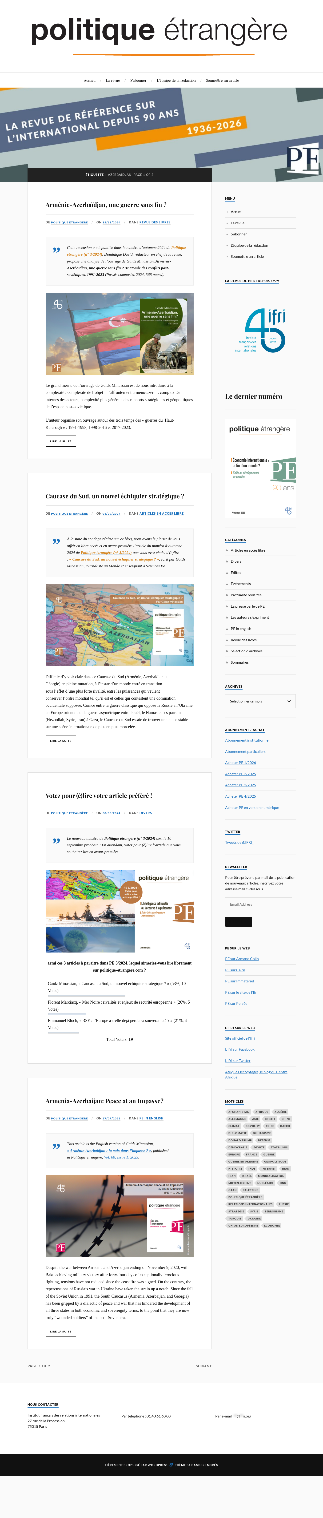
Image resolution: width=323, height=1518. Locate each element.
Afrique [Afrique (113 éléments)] (261, 1111)
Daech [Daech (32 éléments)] (285, 1125)
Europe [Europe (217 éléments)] (234, 1154)
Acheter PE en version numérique (252, 807)
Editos (236, 572)
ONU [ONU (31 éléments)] (283, 1182)
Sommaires (240, 662)
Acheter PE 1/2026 (240, 762)
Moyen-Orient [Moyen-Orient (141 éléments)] (239, 1182)
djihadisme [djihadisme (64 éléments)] (262, 1132)
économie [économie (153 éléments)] (272, 1225)
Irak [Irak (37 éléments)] (285, 1168)
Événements (241, 583)
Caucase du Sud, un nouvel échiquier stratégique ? (109, 514)
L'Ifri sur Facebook (240, 1049)
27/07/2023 (114, 1172)
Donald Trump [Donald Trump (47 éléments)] (240, 1140)
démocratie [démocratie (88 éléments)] (237, 1147)
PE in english (155, 1172)
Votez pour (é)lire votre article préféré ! (116, 827)
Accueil (90, 80)
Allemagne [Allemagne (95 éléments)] (237, 1118)
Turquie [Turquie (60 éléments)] (235, 1218)
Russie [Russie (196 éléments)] (284, 1203)
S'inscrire (238, 921)
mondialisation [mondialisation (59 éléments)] (271, 1175)
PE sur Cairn (235, 969)
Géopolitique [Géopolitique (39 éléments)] (275, 1161)
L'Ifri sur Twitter (238, 1060)
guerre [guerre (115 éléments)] (269, 1154)
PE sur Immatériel (239, 980)
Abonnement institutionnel (247, 740)
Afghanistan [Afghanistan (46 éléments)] (238, 1111)
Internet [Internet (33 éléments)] (269, 1168)
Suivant (203, 1420)
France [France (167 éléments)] (251, 1154)
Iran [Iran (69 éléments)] (232, 1175)
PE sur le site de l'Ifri (241, 992)
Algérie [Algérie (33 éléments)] (281, 1111)
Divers (149, 853)
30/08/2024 (114, 853)
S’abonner (138, 80)
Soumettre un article (222, 80)
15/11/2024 (114, 236)
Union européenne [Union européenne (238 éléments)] (243, 1225)
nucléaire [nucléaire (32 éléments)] (265, 1182)
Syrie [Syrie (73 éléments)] (254, 1211)
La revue (113, 80)
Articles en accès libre (165, 540)
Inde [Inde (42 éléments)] (251, 1168)
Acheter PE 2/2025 (240, 773)
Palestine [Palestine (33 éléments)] (250, 1189)
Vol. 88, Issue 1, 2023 (121, 1211)
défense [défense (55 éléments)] (264, 1140)
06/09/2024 (114, 540)
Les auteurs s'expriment (250, 617)
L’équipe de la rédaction (176, 80)
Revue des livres (158, 236)
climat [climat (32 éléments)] (233, 1125)
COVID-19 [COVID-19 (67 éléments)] (253, 1125)
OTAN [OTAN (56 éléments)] (232, 1189)
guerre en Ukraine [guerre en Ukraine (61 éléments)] (243, 1161)
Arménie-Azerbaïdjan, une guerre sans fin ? (109, 209)
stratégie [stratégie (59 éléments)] (236, 1211)
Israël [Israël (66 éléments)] (247, 1175)
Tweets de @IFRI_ (239, 842)
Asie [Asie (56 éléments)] (255, 1118)
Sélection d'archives (247, 651)
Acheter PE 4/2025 (240, 796)
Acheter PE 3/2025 (240, 784)
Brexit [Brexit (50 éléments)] (270, 1118)
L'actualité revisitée (246, 595)
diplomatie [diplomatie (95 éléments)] (237, 1132)
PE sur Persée (236, 1003)
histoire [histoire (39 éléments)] (235, 1168)
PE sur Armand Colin (242, 958)
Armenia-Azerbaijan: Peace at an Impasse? (116, 1146)
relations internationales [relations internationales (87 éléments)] (250, 1203)
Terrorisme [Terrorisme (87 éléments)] (274, 1211)
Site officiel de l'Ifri (240, 1038)
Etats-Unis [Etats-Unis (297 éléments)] (279, 1147)
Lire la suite (62, 454)
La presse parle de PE (248, 606)
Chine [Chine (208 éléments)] (286, 1118)
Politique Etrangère (70, 236)
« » (109, 1204)
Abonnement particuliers (245, 751)
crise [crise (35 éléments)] (270, 1125)
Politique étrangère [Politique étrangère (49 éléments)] (245, 1196)
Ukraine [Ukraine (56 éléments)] (254, 1218)
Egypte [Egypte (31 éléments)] (259, 1147)
